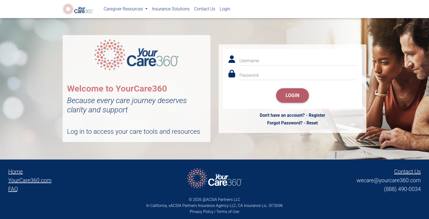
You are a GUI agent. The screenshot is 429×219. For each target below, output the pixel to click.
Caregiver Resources (124, 10)
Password (249, 75)
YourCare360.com (29, 180)
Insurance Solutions (171, 10)
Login (225, 10)
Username (249, 60)
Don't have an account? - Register (292, 115)
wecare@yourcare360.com (388, 180)
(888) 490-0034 (402, 189)
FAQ (13, 189)
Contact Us (204, 10)
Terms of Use (227, 211)
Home (15, 171)
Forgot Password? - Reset (292, 123)
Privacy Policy (202, 211)
